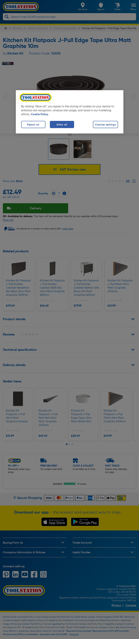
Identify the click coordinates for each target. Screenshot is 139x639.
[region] (69, 112)
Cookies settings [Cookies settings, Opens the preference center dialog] (105, 124)
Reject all (33, 124)
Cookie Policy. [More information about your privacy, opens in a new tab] (40, 114)
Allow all (61, 124)
